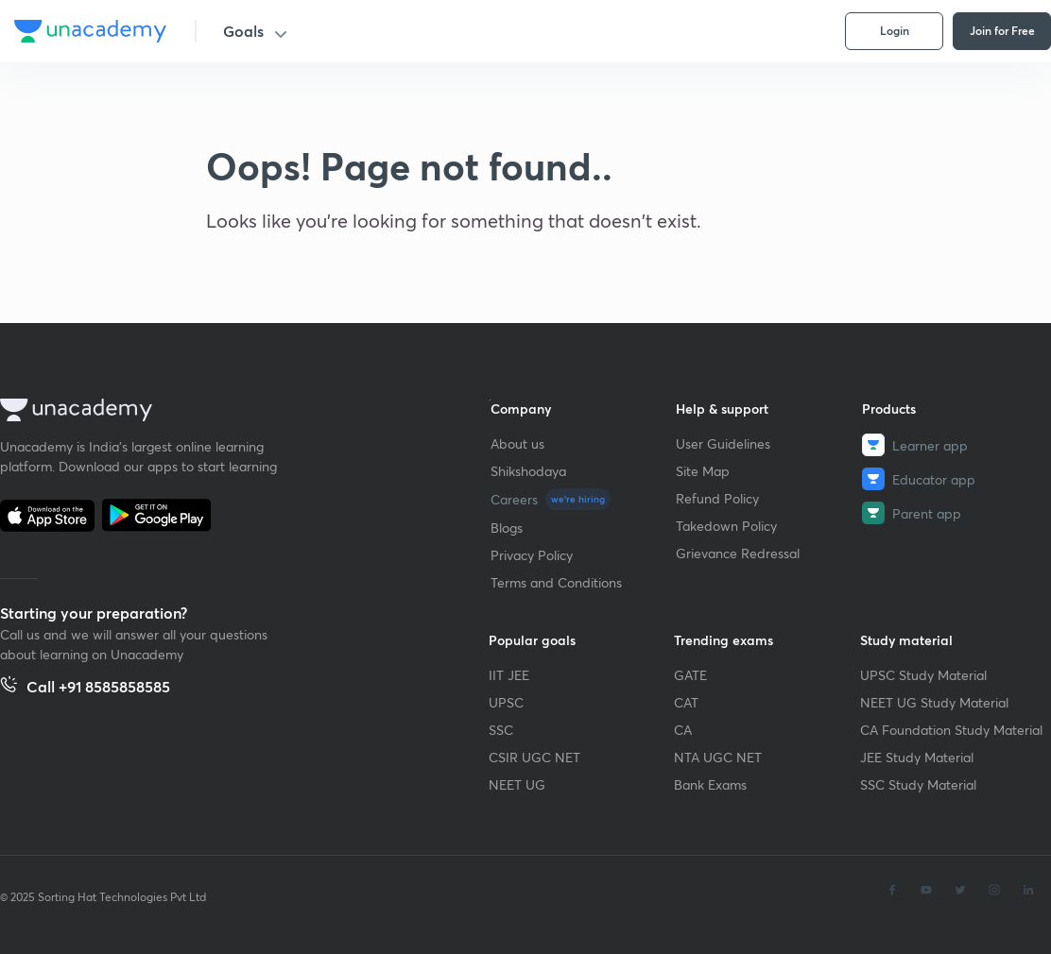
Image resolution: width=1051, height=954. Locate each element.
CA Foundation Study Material (951, 730)
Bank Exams (710, 784)
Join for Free (1002, 30)
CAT (686, 702)
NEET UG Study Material (934, 702)
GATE (690, 675)
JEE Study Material (916, 757)
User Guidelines (723, 443)
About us (517, 443)
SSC (501, 730)
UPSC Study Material (923, 675)
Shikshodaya (528, 471)
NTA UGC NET (718, 757)
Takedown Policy (726, 526)
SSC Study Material (918, 784)
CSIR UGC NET (534, 757)
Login (894, 30)
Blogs (507, 528)
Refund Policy (717, 498)
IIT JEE (509, 675)
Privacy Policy (532, 555)
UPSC (506, 702)
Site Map (703, 471)
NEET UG (517, 784)
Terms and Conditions (556, 582)
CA (683, 730)
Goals (243, 31)
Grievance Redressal (738, 553)
